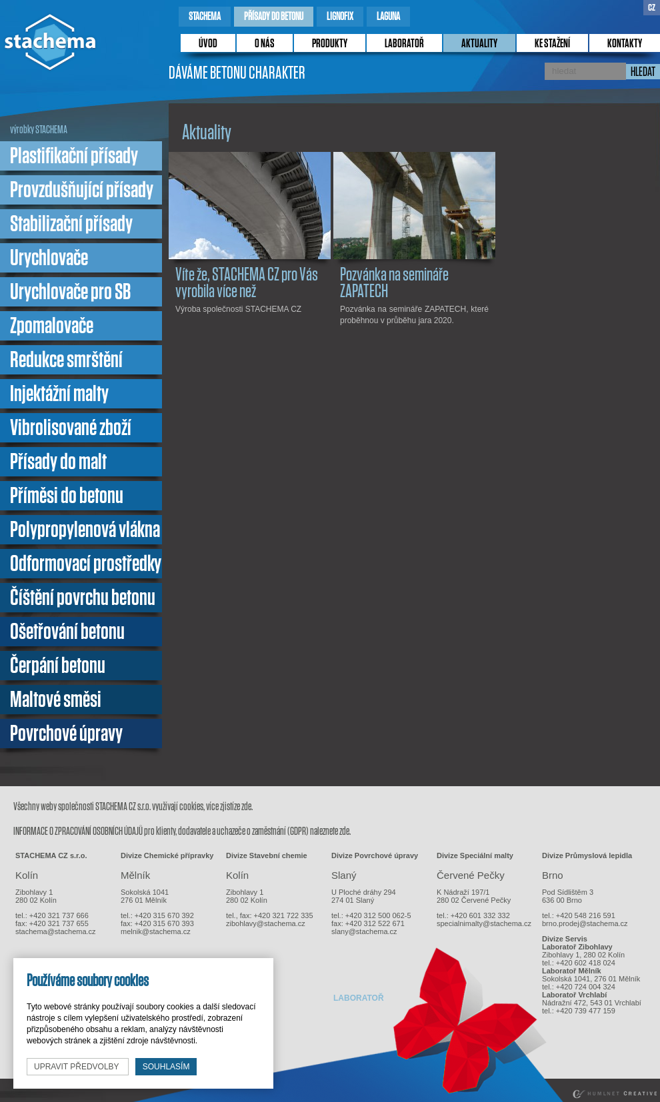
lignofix (340, 16)
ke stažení (552, 44)
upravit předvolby (77, 1066)
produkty (329, 44)
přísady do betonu (273, 16)
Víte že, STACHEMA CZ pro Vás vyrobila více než (246, 283)
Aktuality (479, 44)
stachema (205, 16)
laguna (388, 16)
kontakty (624, 44)
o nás (265, 44)
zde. (247, 806)
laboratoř (404, 44)
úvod (208, 44)
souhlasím (166, 1066)
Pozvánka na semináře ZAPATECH (394, 283)
